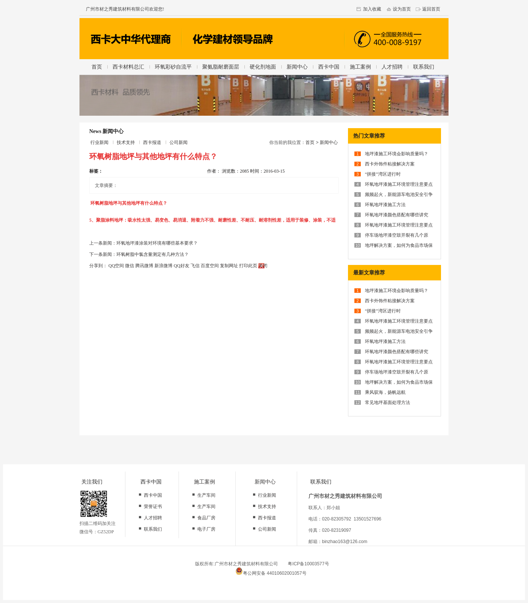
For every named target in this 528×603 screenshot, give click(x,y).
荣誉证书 (153, 506)
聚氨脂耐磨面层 (220, 67)
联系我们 (423, 67)
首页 (97, 67)
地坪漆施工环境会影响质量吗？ (396, 153)
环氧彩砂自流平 (173, 67)
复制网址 (229, 265)
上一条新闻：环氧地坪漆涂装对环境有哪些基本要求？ (143, 243)
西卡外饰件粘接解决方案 (390, 164)
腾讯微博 (144, 265)
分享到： (98, 265)
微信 (129, 265)
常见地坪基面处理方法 (387, 402)
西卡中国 (328, 67)
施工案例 (360, 67)
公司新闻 (178, 142)
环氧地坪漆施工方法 (385, 204)
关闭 (262, 265)
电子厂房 (206, 529)
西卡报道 (152, 142)
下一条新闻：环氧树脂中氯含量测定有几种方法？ (139, 254)
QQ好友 (181, 265)
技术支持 (126, 142)
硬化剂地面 (263, 67)
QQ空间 (116, 265)
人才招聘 (392, 67)
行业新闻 (99, 142)
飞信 (195, 265)
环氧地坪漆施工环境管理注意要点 (399, 184)
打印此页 (248, 265)
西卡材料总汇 (128, 67)
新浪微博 (163, 265)
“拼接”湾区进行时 (383, 174)
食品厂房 (206, 517)
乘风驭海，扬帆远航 (385, 392)
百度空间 (210, 265)
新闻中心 (297, 67)
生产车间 (206, 495)
